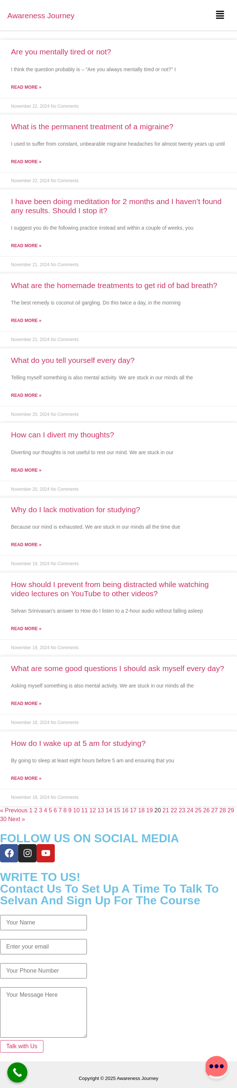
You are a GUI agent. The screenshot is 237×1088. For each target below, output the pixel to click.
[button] (220, 15)
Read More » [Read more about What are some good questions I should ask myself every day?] (26, 703)
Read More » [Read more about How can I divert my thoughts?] (26, 470)
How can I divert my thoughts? (62, 434)
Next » (16, 819)
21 (166, 810)
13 (101, 810)
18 (141, 810)
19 (149, 810)
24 (190, 810)
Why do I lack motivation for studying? (75, 509)
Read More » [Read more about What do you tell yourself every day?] (26, 395)
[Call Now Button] (17, 1072)
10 (76, 810)
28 (222, 810)
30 (3, 819)
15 (117, 810)
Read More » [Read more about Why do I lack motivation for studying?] (26, 544)
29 (231, 810)
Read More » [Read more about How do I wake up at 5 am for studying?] (26, 778)
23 (182, 810)
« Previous (14, 810)
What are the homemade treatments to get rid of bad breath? (114, 285)
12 (92, 810)
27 (214, 810)
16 (125, 810)
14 (109, 810)
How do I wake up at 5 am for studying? (78, 743)
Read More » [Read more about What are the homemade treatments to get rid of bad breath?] (26, 320)
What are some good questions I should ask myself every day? (117, 668)
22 (174, 810)
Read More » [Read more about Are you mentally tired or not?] (26, 87)
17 (133, 810)
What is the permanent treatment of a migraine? (92, 126)
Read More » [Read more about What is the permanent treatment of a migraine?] (26, 161)
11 (84, 810)
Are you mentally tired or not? (61, 51)
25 (198, 810)
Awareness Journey (40, 15)
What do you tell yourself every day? (73, 360)
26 (206, 810)
